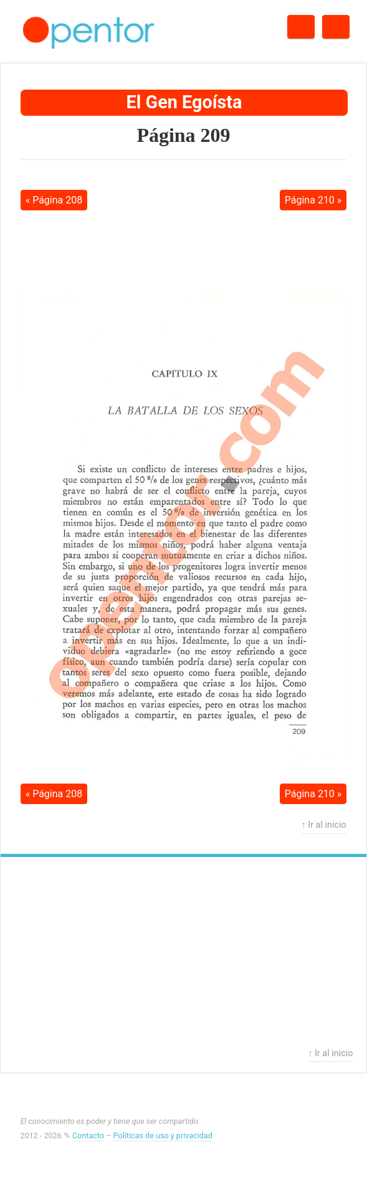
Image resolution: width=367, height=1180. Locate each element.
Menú (349, 23)
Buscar (314, 23)
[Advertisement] (184, 249)
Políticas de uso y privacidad (162, 1135)
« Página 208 (54, 200)
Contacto (88, 1135)
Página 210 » (313, 200)
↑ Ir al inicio (324, 825)
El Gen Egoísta (184, 102)
